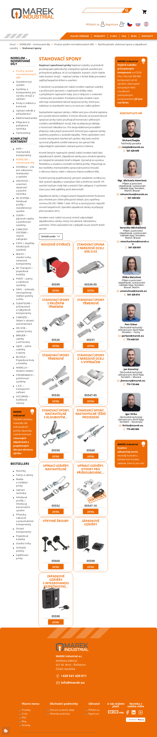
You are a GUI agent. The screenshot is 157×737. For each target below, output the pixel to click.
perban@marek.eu (133, 335)
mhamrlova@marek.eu (134, 194)
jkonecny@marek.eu (133, 380)
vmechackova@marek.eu (134, 242)
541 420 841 (134, 247)
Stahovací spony (31, 48)
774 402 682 (133, 429)
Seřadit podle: (50, 236)
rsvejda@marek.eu (133, 147)
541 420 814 (133, 294)
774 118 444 (133, 384)
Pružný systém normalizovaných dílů (74, 44)
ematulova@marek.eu (133, 291)
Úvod (12, 44)
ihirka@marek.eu (132, 425)
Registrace (115, 24)
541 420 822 (134, 197)
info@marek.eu (73, 682)
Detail (55, 290)
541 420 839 (133, 150)
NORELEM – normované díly (35, 44)
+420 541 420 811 (74, 676)
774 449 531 (133, 339)
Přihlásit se (95, 24)
